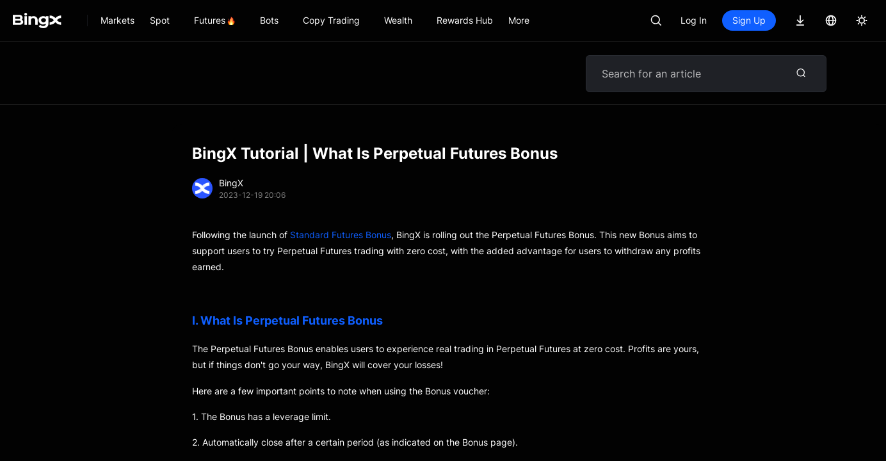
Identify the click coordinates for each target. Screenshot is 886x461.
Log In (694, 20)
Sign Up (749, 20)
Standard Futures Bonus (340, 234)
